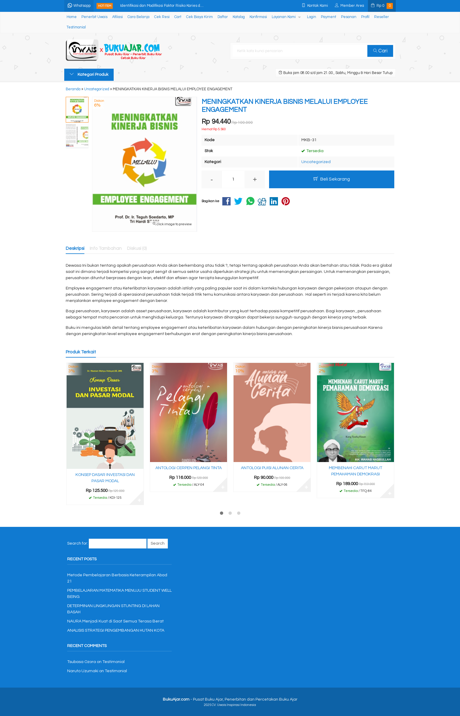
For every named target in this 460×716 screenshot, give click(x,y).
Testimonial (76, 27)
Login (311, 17)
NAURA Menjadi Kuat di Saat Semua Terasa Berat (115, 621)
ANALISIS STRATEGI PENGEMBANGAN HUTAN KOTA (115, 630)
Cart (177, 17)
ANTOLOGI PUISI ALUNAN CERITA (272, 468)
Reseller (381, 17)
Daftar (223, 17)
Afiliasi (117, 17)
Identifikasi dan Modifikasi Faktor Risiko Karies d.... (162, 6)
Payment (328, 17)
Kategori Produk (89, 74)
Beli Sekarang (331, 178)
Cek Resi (162, 17)
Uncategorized (316, 162)
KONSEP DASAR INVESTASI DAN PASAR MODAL (105, 478)
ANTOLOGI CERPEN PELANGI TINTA (188, 468)
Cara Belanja (138, 17)
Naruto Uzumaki (82, 671)
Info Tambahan (106, 248)
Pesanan (348, 17)
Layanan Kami (284, 17)
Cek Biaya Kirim (199, 17)
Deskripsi (75, 248)
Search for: (77, 543)
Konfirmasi (258, 17)
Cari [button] (380, 51)
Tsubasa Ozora (81, 662)
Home (72, 17)
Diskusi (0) (137, 248)
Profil (365, 17)
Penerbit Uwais (94, 17)
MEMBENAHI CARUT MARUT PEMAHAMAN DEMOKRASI (355, 471)
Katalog (239, 17)
